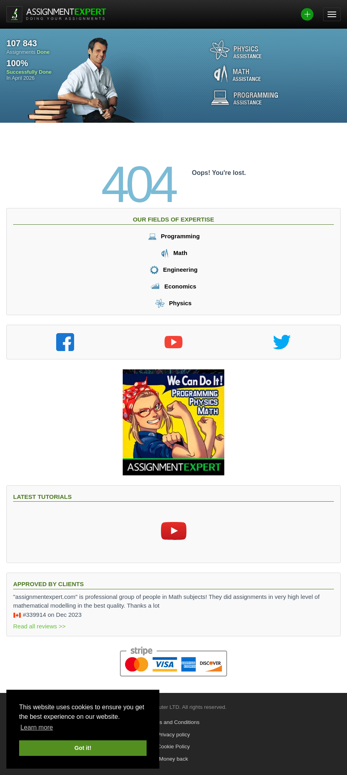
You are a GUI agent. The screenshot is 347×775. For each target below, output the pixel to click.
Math (173, 252)
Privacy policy (173, 735)
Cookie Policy (173, 746)
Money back (173, 759)
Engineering (173, 269)
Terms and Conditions (173, 722)
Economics (173, 286)
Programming (173, 236)
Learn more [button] (36, 727)
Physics (173, 303)
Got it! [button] (82, 748)
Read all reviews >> (39, 626)
